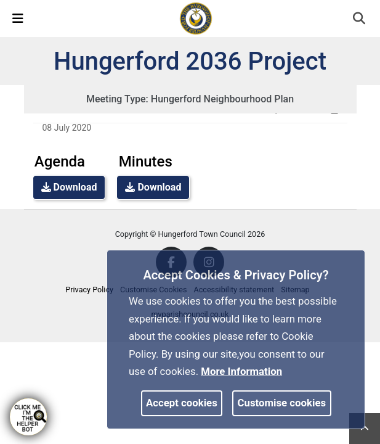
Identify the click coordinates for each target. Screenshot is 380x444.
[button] (360, 20)
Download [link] (69, 187)
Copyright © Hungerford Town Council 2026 (190, 234)
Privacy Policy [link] (89, 289)
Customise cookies (282, 403)
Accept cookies (181, 403)
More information (241, 371)
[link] (195, 18)
